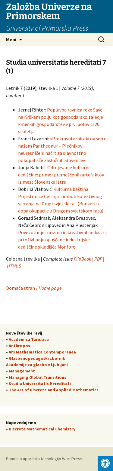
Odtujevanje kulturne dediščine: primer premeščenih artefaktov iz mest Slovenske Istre (61, 174)
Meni (11, 39)
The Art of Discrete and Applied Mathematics (54, 390)
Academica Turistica (29, 339)
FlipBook (82, 259)
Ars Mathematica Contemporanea (42, 352)
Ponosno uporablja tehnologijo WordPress (44, 458)
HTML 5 (14, 266)
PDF (98, 259)
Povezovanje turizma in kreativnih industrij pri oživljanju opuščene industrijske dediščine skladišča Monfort (62, 239)
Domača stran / (34, 288)
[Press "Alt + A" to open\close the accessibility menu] (105, 463)
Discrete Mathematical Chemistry (42, 429)
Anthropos (19, 345)
